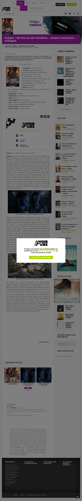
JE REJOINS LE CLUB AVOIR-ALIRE (41, 257)
